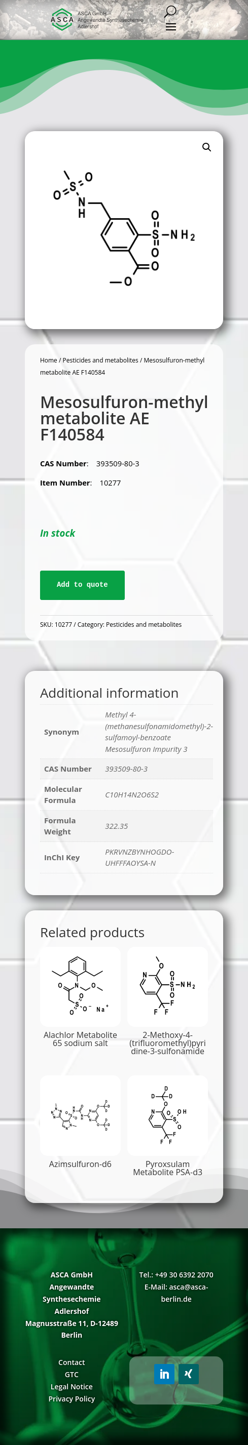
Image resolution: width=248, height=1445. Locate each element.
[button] (207, 147)
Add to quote (82, 585)
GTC (72, 1374)
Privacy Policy (72, 1398)
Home (48, 360)
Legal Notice (72, 1386)
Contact (71, 1362)
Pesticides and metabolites (100, 360)
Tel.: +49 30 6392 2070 (176, 1274)
